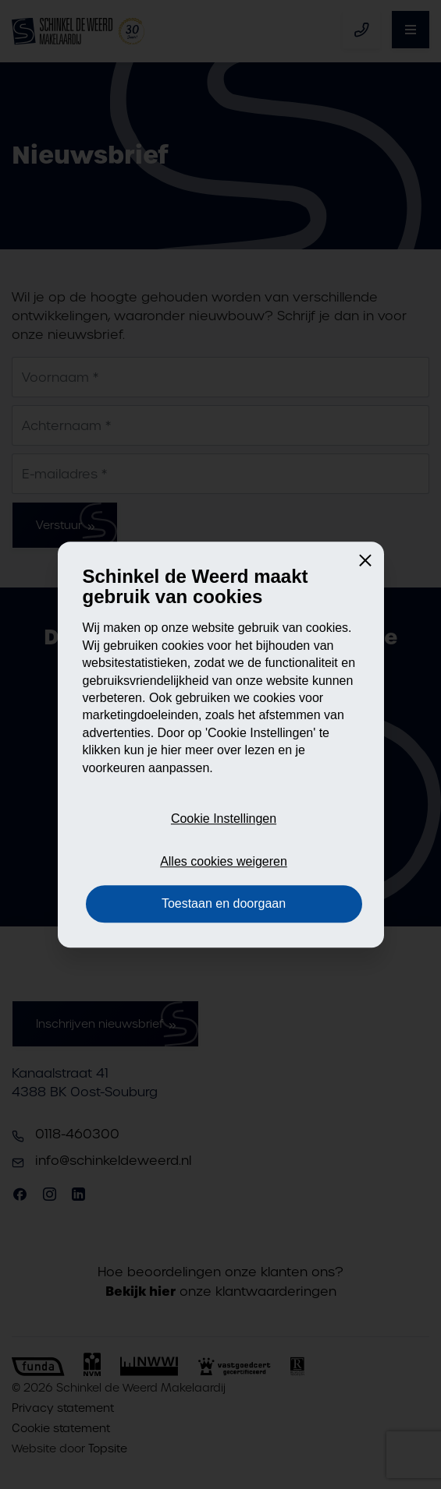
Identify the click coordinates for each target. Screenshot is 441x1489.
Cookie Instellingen (223, 819)
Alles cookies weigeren (223, 861)
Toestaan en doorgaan (224, 903)
